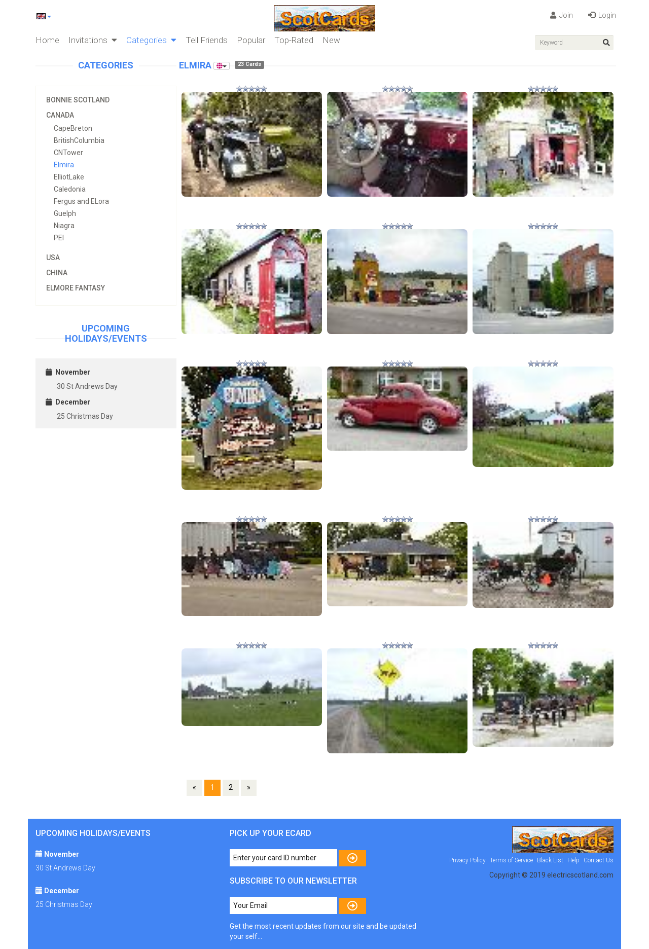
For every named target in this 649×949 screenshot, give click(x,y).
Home (47, 40)
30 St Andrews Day (87, 386)
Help (573, 860)
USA (53, 257)
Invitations (92, 40)
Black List (550, 860)
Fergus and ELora (81, 201)
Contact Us (599, 860)
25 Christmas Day (85, 416)
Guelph (65, 213)
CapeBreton (73, 128)
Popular (251, 40)
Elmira (64, 165)
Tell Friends (207, 40)
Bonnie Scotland (78, 100)
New (331, 40)
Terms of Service (511, 860)
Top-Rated (293, 40)
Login (602, 15)
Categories (151, 40)
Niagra (64, 226)
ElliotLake (69, 177)
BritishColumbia (79, 140)
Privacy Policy (467, 860)
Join (561, 15)
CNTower (68, 153)
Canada (60, 115)
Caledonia (70, 189)
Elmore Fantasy (75, 288)
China (56, 273)
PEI (59, 238)
